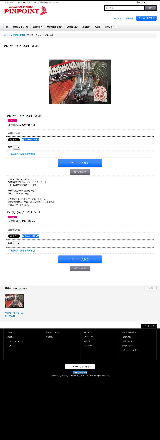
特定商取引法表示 (129, 332)
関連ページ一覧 (128, 346)
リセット (152, 288)
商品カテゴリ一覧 (53, 332)
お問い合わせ (80, 172)
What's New (88, 337)
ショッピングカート (15, 341)
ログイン (117, 18)
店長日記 (87, 341)
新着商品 (49, 337)
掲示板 (86, 332)
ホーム (10, 332)
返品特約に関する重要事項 (22, 154)
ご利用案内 (126, 337)
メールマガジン (90, 346)
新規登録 (129, 18)
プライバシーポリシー (131, 350)
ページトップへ (150, 326)
